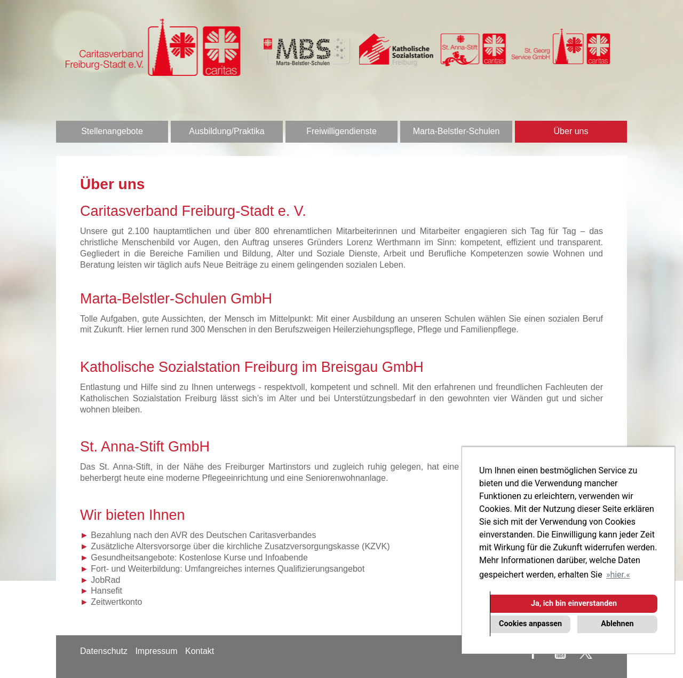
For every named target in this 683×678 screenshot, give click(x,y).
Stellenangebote (112, 131)
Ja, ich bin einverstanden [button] (574, 603)
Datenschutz (104, 651)
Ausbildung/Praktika (226, 131)
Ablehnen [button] (617, 623)
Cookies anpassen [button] (530, 623)
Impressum (156, 651)
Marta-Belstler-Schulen (456, 131)
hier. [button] (618, 575)
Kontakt (199, 651)
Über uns (571, 131)
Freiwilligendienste (341, 131)
